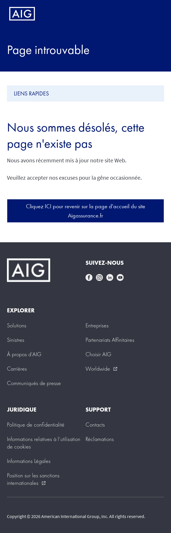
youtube (120, 277)
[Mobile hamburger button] (154, 14)
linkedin (109, 277)
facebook (89, 277)
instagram (99, 277)
